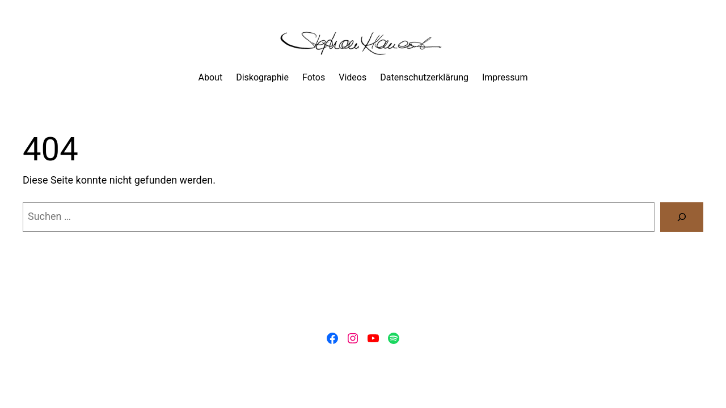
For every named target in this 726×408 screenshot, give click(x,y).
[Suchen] (681, 217)
